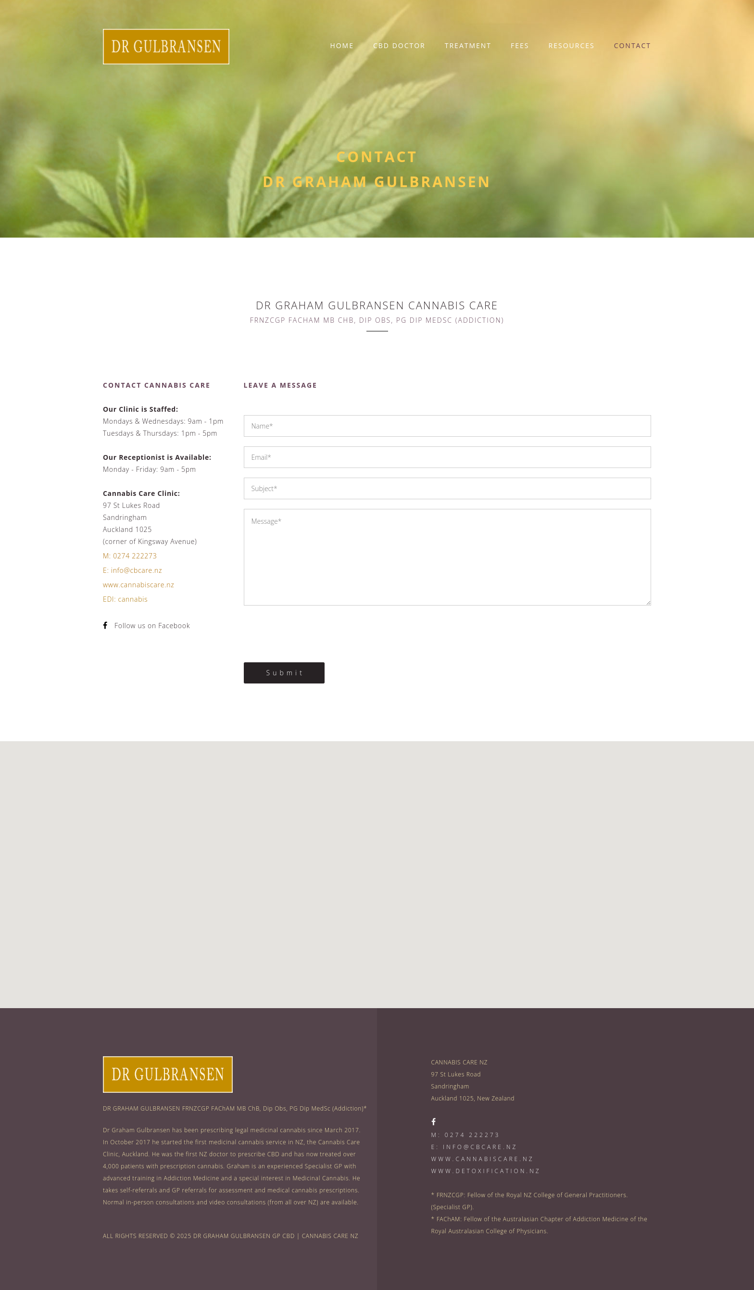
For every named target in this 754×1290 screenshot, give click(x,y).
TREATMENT (468, 45)
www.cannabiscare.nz (138, 584)
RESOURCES (572, 45)
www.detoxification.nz (486, 1171)
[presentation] (317, 634)
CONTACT (632, 45)
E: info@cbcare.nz (132, 570)
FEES (520, 45)
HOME (342, 45)
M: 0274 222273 (130, 555)
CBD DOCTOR (399, 45)
